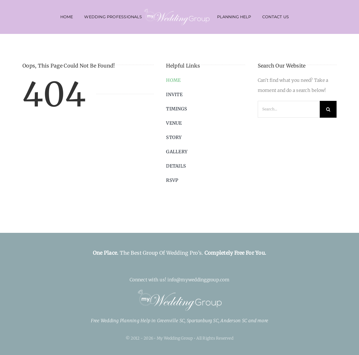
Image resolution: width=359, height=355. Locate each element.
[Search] (328, 109)
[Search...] (289, 109)
